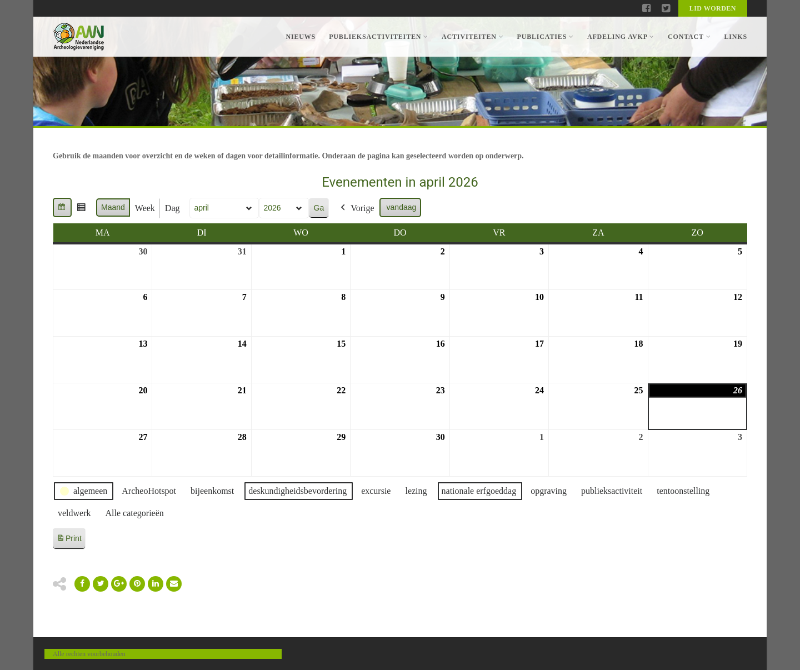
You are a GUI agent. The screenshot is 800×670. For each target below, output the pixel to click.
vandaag (402, 207)
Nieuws (301, 37)
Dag (172, 208)
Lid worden (712, 8)
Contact (689, 37)
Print (69, 540)
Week (145, 208)
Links (735, 37)
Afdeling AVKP (620, 37)
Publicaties (545, 37)
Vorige (356, 208)
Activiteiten (472, 37)
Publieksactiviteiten (378, 37)
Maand (113, 207)
